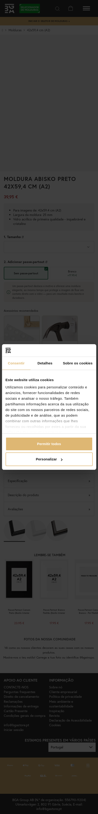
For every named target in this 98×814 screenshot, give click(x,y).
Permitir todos (49, 444)
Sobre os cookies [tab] (78, 363)
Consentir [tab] (16, 363)
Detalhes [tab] (45, 363)
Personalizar (49, 459)
